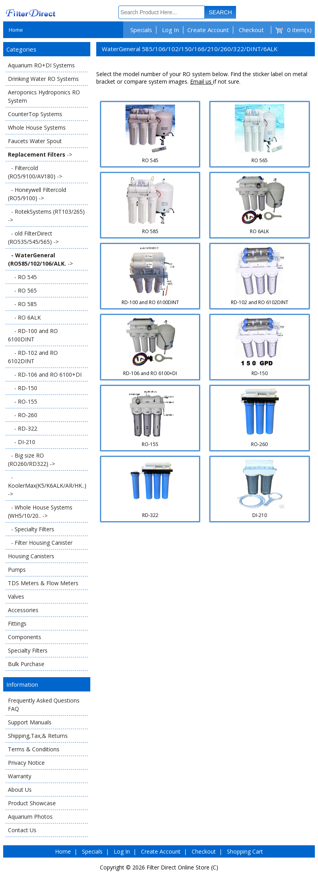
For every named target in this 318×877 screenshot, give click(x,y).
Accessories (23, 610)
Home (16, 29)
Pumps (17, 569)
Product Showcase (32, 803)
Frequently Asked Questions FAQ (44, 704)
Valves (16, 596)
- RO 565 (22, 290)
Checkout (251, 30)
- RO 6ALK (24, 317)
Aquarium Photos (30, 816)
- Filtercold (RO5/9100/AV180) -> (35, 172)
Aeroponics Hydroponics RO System (44, 96)
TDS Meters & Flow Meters (43, 583)
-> (40, 154)
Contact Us (22, 830)
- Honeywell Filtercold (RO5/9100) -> (37, 194)
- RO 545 (22, 277)
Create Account (208, 30)
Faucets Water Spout (35, 141)
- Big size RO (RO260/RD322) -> (31, 459)
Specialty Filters (28, 650)
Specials (141, 30)
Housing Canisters (31, 556)
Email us (201, 81)
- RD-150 (22, 388)
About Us (20, 789)
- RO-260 (22, 415)
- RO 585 (22, 304)
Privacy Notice (26, 762)
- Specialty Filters (31, 529)
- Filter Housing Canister (40, 542)
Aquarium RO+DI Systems (41, 65)
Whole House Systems (37, 127)
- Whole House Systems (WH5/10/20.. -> (40, 511)
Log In (170, 30)
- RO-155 (22, 401)
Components (24, 637)
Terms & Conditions (33, 749)
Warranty (19, 776)
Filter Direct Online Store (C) (182, 867)
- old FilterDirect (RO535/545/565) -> (33, 237)
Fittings (17, 623)
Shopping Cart (245, 851)
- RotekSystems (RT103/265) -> (46, 216)
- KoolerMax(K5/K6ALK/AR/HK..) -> (47, 485)
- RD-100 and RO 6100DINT (33, 335)
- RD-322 (22, 428)
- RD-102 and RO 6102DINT (33, 357)
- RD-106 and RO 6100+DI (45, 374)
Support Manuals (29, 722)
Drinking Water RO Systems (43, 78)
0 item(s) (299, 30)
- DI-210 (21, 442)
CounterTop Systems (35, 114)
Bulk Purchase (26, 664)
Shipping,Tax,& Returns (38, 735)
